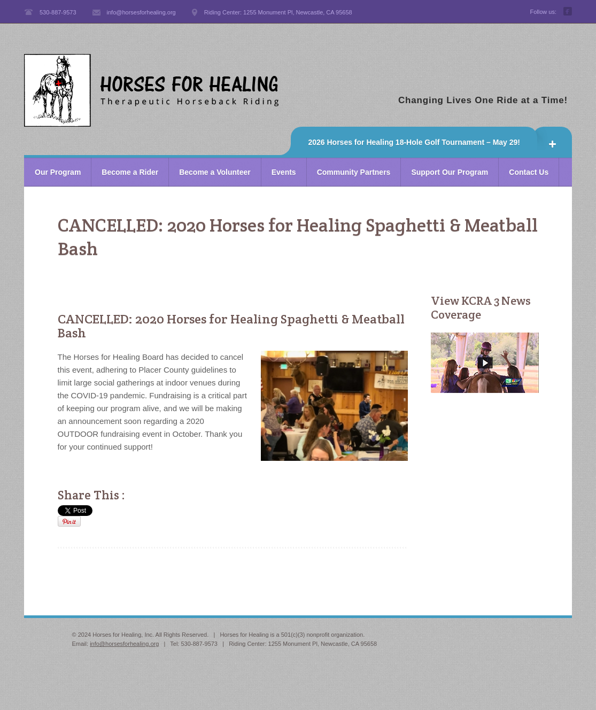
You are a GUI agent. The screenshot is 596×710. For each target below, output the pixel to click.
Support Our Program (449, 172)
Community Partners (354, 172)
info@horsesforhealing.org (124, 643)
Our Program (58, 172)
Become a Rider (130, 172)
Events (284, 172)
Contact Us (528, 172)
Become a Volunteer (215, 172)
